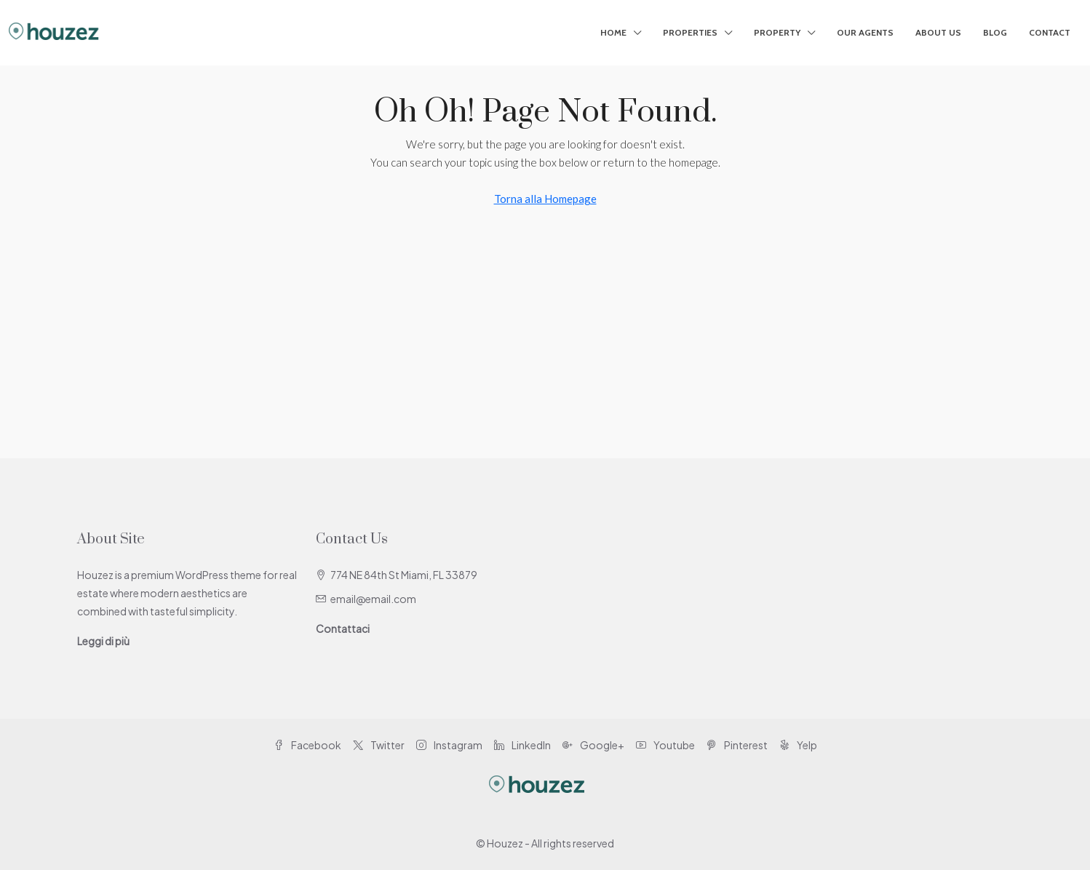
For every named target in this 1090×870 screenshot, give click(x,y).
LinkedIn (522, 744)
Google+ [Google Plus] (593, 744)
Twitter (379, 744)
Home (613, 32)
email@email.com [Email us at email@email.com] (373, 598)
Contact (1049, 32)
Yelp (798, 744)
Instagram (449, 744)
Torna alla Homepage (545, 198)
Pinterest (737, 744)
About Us (938, 32)
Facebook (307, 744)
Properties (690, 32)
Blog (995, 32)
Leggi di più (103, 640)
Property (777, 32)
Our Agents (865, 32)
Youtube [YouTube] (665, 744)
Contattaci (343, 628)
